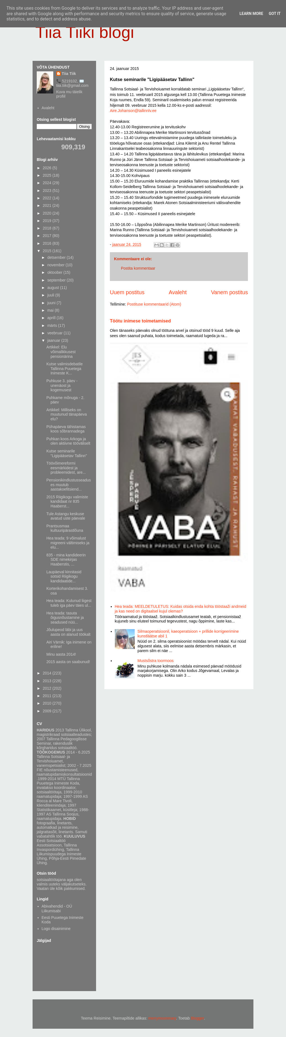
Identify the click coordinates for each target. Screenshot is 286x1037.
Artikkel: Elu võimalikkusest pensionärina (61, 352)
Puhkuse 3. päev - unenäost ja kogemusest (62, 385)
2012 (47, 688)
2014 (47, 673)
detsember (57, 257)
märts (52, 325)
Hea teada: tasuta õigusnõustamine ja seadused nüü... (65, 618)
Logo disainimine (56, 928)
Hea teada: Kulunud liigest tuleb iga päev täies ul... (68, 603)
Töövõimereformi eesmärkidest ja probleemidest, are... (66, 468)
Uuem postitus (127, 292)
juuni (51, 303)
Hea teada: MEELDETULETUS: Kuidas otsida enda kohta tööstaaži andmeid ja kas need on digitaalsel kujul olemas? (180, 608)
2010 (47, 703)
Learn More (251, 13)
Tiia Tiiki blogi (84, 32)
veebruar (55, 333)
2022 (47, 198)
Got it (274, 13)
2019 (47, 220)
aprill (51, 318)
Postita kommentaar (138, 268)
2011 (47, 696)
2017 (47, 235)
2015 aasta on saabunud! (68, 662)
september (57, 280)
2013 (47, 681)
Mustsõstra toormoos (155, 660)
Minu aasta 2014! (61, 654)
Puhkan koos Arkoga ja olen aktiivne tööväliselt (68, 441)
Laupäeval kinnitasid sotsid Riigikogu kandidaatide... (63, 576)
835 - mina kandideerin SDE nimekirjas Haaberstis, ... (66, 560)
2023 (47, 190)
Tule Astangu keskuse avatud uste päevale (65, 516)
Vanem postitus (229, 292)
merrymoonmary (162, 1018)
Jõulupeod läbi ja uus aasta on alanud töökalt (68, 632)
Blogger (197, 1018)
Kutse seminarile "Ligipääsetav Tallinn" (66, 453)
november (56, 265)
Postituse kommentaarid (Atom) (154, 304)
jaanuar (54, 340)
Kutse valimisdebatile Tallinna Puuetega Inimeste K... (64, 369)
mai (50, 310)
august (53, 287)
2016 (47, 243)
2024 (47, 183)
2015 (47, 251)
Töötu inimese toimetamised (140, 320)
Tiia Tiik (69, 73)
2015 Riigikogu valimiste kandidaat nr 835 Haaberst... (67, 502)
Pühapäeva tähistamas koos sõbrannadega (66, 429)
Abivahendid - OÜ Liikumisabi (57, 908)
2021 (47, 205)
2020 (47, 213)
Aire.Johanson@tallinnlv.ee (133, 110)
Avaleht (178, 292)
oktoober (55, 272)
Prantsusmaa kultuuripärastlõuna (64, 528)
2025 (47, 175)
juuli (51, 295)
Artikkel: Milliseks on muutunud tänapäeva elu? (66, 414)
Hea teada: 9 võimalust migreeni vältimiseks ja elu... (67, 543)
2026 (47, 168)
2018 (47, 228)
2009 (47, 711)
